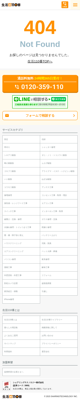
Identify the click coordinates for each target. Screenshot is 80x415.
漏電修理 (8, 195)
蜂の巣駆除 (9, 163)
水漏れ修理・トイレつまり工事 (17, 227)
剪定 (6, 139)
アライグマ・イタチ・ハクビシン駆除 (58, 171)
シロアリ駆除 (10, 155)
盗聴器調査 (46, 283)
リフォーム (46, 275)
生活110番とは (10, 320)
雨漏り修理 (46, 227)
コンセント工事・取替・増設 (54, 195)
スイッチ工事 (10, 211)
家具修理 (45, 259)
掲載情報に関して (49, 327)
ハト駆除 (8, 179)
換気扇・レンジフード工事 (15, 203)
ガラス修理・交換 (49, 219)
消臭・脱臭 (46, 243)
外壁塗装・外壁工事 (13, 275)
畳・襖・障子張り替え (14, 235)
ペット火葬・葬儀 (49, 251)
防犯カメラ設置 (11, 283)
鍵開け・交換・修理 (13, 219)
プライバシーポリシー (51, 343)
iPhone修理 (9, 299)
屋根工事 (8, 267)
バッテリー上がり (49, 235)
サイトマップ (10, 343)
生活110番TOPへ (40, 61)
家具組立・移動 (11, 291)
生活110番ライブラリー (52, 320)
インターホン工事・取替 (52, 211)
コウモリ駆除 (10, 187)
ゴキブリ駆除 (10, 171)
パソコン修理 (10, 259)
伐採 (44, 139)
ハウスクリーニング (13, 243)
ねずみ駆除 (46, 179)
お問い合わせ (47, 335)
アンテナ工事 (47, 187)
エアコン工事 (47, 203)
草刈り (7, 147)
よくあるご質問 (11, 335)
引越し (44, 291)
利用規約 (8, 351)
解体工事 (45, 267)
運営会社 (45, 351)
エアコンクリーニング (14, 251)
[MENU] (75, 5)
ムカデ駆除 (46, 163)
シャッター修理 (48, 147)
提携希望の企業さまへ (14, 372)
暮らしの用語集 (11, 327)
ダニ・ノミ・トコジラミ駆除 (54, 155)
